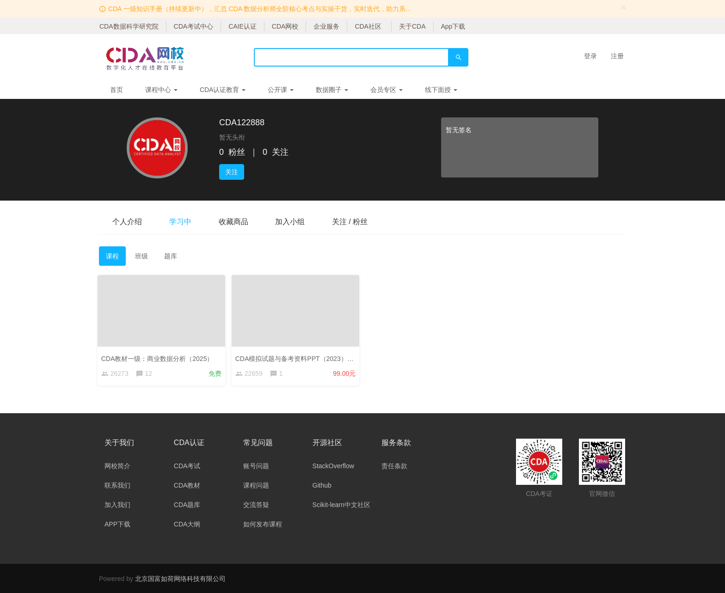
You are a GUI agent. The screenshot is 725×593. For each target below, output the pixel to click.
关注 (231, 172)
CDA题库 (187, 504)
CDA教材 (187, 485)
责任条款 (394, 466)
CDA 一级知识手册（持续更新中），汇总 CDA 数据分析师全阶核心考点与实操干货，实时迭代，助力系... (259, 8)
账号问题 (256, 466)
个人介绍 (127, 222)
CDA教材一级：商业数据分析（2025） (159, 357)
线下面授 (441, 89)
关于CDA (412, 26)
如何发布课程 (262, 524)
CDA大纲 (187, 524)
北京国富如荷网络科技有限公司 (180, 578)
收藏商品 (235, 222)
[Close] (624, 7)
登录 (590, 56)
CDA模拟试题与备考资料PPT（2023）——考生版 (309, 357)
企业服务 (326, 26)
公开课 (281, 89)
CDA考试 (187, 466)
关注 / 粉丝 (352, 222)
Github (322, 485)
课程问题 (256, 485)
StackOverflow (333, 466)
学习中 (181, 222)
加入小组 (292, 222)
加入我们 (117, 504)
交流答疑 (256, 504)
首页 (116, 89)
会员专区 (386, 89)
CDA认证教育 (223, 89)
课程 (112, 256)
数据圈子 (332, 89)
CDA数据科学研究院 (129, 26)
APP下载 (117, 524)
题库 (170, 256)
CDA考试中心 (194, 26)
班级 (141, 256)
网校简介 (117, 466)
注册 (617, 56)
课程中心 (161, 89)
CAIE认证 (242, 26)
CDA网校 (285, 26)
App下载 (453, 26)
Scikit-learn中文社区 (341, 504)
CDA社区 (368, 26)
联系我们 (117, 485)
